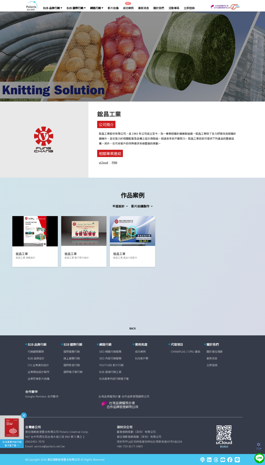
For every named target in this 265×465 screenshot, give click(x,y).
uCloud (103, 162)
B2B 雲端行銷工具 (110, 372)
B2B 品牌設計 (36, 358)
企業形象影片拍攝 (38, 379)
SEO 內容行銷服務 (110, 358)
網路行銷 (96, 8)
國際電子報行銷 (73, 372)
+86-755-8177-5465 (130, 446)
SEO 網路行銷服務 (110, 351)
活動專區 (173, 8)
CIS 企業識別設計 (38, 365)
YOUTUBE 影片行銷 (111, 365)
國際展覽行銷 (72, 351)
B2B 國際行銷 (76, 8)
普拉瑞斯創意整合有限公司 (63, 459)
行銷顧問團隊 (36, 351)
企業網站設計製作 (38, 372)
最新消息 (143, 8)
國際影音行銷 (72, 365)
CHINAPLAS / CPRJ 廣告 (185, 351)
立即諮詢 (189, 8)
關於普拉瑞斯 (215, 351)
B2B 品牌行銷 (52, 8)
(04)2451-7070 (35, 441)
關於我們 (158, 8)
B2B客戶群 (141, 358)
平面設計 (118, 206)
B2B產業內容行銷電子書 (114, 379)
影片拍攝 (113, 8)
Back (132, 328)
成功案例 (128, 8)
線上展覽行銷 (72, 358)
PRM (114, 162)
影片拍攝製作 (140, 206)
